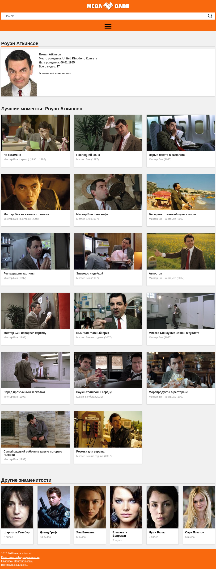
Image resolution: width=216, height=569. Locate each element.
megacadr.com (22, 553)
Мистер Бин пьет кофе (92, 214)
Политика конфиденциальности (20, 557)
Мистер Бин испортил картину (25, 333)
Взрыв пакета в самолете (167, 155)
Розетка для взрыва (90, 451)
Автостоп (155, 273)
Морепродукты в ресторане (168, 392)
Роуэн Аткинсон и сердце (94, 392)
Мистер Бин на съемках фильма (26, 214)
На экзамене (12, 155)
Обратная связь (23, 561)
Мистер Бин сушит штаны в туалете (174, 333)
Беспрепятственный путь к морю (172, 214)
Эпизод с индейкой (89, 273)
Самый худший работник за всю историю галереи (33, 453)
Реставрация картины (19, 273)
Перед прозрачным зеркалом (24, 392)
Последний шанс (88, 155)
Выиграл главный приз (92, 333)
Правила (6, 561)
